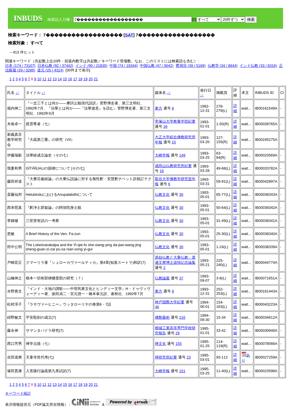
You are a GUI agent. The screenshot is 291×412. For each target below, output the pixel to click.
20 (91, 79)
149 (182, 155)
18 (80, 79)
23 (188, 357)
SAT (129, 34)
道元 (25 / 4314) (50, 70)
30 (181, 194)
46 (157, 307)
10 (39, 79)
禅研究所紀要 (166, 357)
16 (70, 79)
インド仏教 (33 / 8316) (258, 65)
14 (60, 79)
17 (75, 79)
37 (181, 278)
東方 (158, 108)
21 (96, 79)
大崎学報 (162, 155)
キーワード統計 (18, 393)
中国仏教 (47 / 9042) (157, 65)
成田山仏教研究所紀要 (173, 166)
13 (55, 79)
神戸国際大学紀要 (169, 302)
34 (165, 126)
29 (177, 333)
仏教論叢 (162, 278)
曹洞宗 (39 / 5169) (191, 65)
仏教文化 (162, 194)
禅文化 (160, 343)
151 (182, 371)
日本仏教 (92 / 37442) (55, 65)
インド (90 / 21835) (91, 65)
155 (178, 343)
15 (65, 79)
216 (182, 317)
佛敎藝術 (162, 317)
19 (86, 79)
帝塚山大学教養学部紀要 (175, 121)
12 (49, 79)
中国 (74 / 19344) (123, 65)
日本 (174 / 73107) (20, 65)
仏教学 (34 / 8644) (223, 65)
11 (44, 79)
